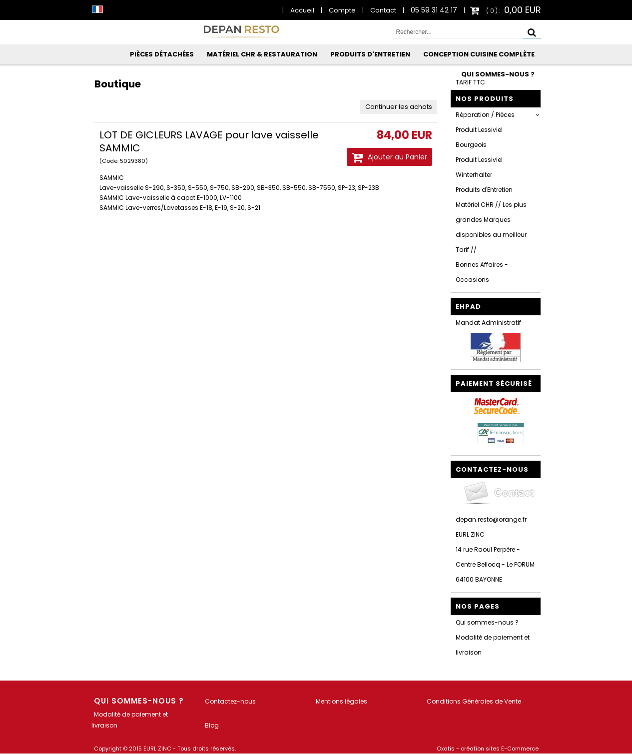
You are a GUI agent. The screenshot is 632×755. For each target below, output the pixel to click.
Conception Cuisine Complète (479, 54)
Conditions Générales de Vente (474, 701)
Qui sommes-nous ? (498, 74)
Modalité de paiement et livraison (493, 645)
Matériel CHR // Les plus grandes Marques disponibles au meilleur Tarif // (491, 227)
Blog (212, 725)
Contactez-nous (230, 701)
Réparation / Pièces (485, 114)
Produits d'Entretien (370, 54)
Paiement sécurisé (494, 383)
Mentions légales (341, 701)
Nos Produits (485, 98)
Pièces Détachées (162, 54)
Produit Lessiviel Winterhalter (479, 167)
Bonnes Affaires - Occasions (482, 272)
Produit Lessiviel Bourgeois (479, 137)
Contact (383, 10)
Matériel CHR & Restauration (262, 54)
